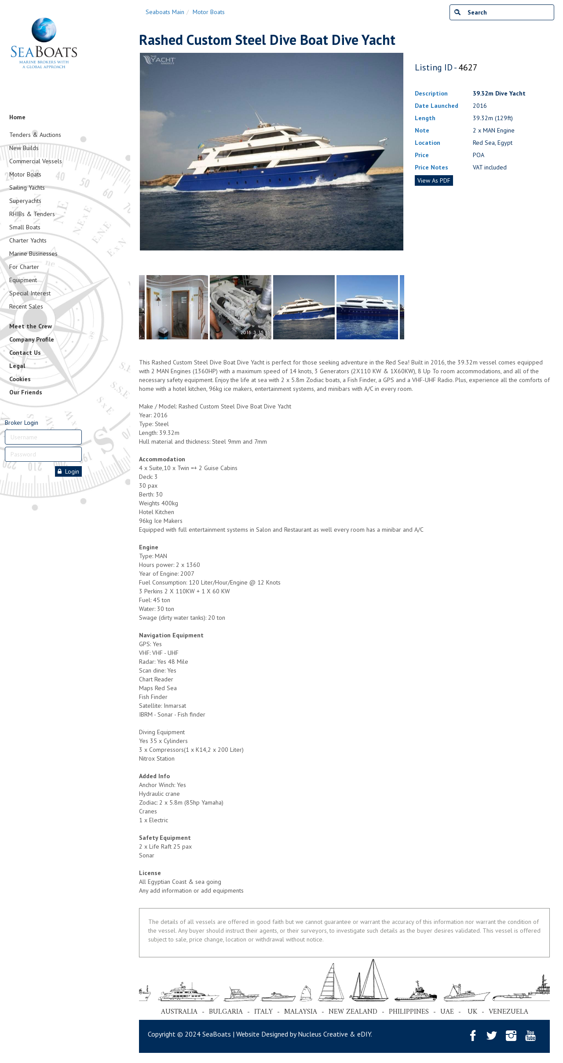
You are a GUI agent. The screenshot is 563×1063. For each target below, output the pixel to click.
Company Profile (31, 339)
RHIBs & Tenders (32, 214)
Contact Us (25, 353)
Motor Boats (25, 174)
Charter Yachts (28, 240)
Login (68, 471)
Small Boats (24, 227)
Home (17, 117)
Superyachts (25, 201)
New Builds (24, 148)
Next (399, 162)
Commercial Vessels (35, 161)
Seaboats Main (165, 12)
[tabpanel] (304, 307)
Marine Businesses (33, 253)
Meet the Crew (30, 326)
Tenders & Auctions (35, 135)
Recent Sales (26, 306)
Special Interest (30, 293)
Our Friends (25, 392)
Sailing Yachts (27, 187)
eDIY (364, 1034)
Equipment (23, 280)
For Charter (24, 267)
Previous (143, 162)
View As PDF (433, 180)
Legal (17, 366)
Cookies (20, 379)
